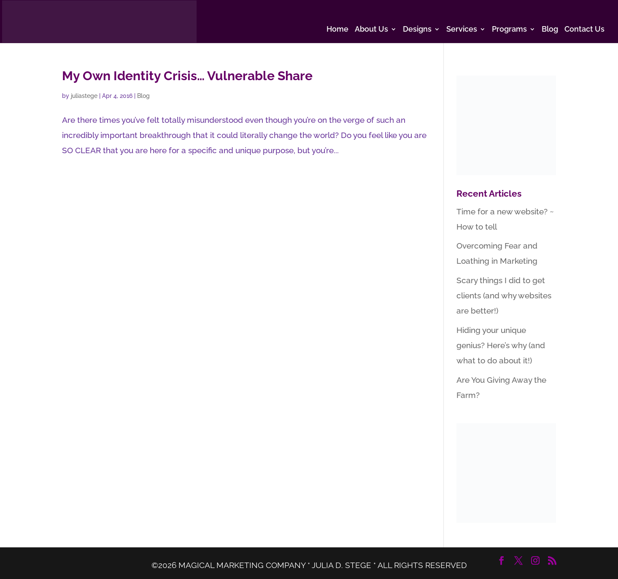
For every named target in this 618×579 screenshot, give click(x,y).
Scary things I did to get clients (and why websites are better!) (503, 295)
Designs (417, 29)
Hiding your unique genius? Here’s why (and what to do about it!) (500, 345)
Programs (509, 29)
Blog (550, 29)
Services (461, 29)
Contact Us (584, 29)
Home (337, 29)
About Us (371, 29)
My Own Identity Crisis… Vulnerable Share (187, 75)
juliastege (84, 95)
